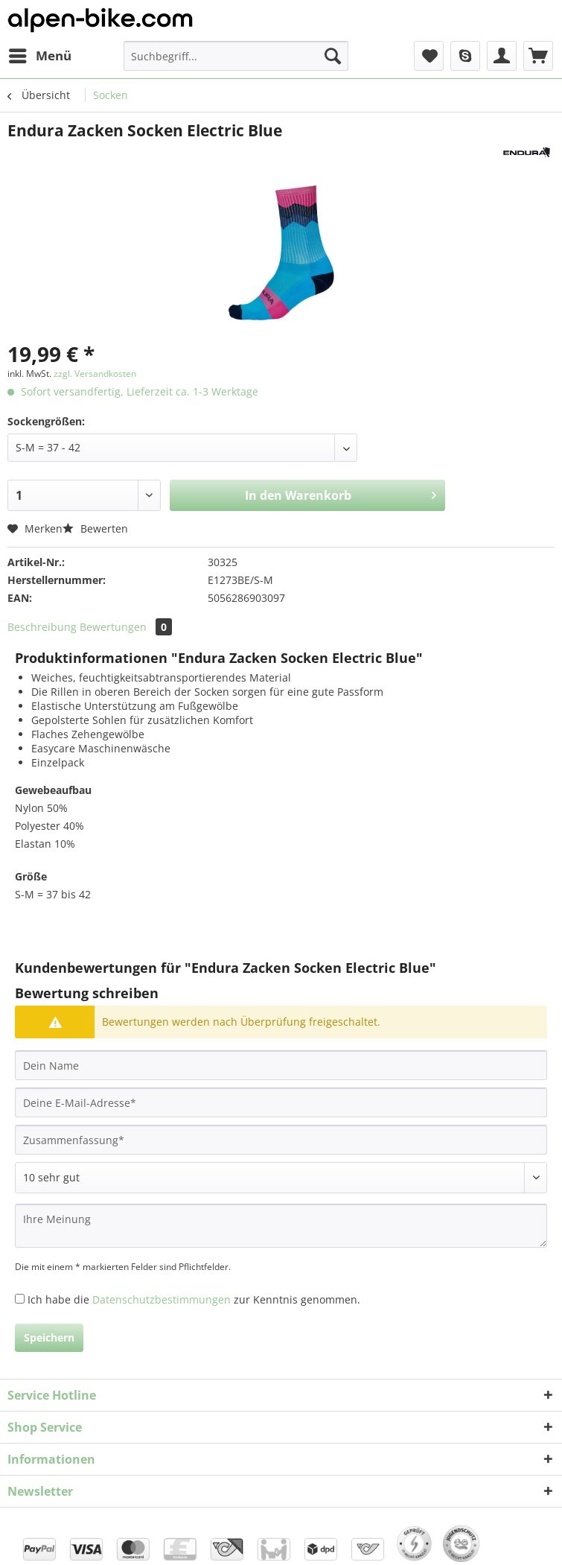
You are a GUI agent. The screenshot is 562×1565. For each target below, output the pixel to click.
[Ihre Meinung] (281, 1226)
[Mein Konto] (502, 56)
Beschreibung (42, 627)
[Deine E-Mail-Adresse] (281, 1102)
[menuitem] (39, 56)
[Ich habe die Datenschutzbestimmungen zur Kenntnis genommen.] (20, 1299)
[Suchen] (332, 56)
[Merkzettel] (429, 56)
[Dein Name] (281, 1065)
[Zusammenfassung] (281, 1140)
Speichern (49, 1337)
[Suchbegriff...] (236, 56)
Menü (40, 54)
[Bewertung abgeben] (281, 1177)
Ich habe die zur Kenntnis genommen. (194, 1299)
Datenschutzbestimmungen (161, 1299)
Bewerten (95, 528)
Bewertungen (126, 627)
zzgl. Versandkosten (95, 373)
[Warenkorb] (538, 56)
